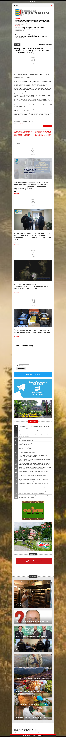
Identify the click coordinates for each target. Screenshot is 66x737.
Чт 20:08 (16, 435)
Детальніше (17, 193)
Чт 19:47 (16, 439)
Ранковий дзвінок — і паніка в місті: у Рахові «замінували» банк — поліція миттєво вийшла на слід (35, 496)
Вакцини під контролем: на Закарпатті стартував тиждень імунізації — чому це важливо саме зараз (33, 476)
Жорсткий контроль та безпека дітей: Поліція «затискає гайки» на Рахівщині (34, 431)
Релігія (16, 701)
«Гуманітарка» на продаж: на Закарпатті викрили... (31, 650)
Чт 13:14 (16, 496)
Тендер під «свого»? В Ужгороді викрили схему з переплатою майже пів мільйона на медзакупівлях (31, 35)
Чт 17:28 (16, 460)
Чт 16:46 (16, 468)
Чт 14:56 (16, 480)
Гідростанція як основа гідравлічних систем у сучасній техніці (33, 487)
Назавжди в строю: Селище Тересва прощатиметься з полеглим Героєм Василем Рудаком (34, 443)
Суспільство (18, 603)
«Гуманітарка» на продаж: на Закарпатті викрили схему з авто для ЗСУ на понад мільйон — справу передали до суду (35, 468)
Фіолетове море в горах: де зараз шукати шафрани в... (32, 678)
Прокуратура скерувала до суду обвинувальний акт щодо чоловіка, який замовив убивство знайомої (31, 286)
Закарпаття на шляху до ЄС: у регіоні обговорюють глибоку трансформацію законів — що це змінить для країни (33, 492)
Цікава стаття (47, 126)
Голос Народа (17, 618)
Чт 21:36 (16, 427)
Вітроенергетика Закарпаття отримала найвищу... (31, 636)
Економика (17, 633)
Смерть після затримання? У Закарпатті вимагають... (32, 621)
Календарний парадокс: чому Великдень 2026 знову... (32, 704)
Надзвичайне (17, 661)
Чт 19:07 (16, 447)
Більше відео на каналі (35, 561)
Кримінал (22, 123)
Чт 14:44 (16, 488)
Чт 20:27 (16, 431)
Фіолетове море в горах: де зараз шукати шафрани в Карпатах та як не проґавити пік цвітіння (34, 447)
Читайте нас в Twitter (33, 374)
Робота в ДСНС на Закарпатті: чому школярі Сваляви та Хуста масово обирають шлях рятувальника (34, 456)
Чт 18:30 (16, 451)
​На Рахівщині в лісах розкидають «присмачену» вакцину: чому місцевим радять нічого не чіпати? (34, 451)
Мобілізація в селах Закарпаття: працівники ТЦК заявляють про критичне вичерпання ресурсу (34, 439)
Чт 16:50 (16, 464)
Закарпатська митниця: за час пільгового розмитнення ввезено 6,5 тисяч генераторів (32, 331)
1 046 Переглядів (41, 44)
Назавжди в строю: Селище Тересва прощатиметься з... (33, 665)
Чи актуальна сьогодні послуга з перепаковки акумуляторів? (33, 483)
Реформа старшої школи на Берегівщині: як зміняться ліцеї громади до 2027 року (33, 435)
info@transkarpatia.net (40, 732)
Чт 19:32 (16, 443)
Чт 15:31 (16, 472)
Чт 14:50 (16, 484)
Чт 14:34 (16, 492)
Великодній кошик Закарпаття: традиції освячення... (32, 691)
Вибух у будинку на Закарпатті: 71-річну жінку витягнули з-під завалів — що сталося (29, 28)
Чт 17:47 (16, 456)
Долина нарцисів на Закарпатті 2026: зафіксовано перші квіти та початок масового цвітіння (34, 460)
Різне (16, 714)
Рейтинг (49, 44)
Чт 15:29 (16, 476)
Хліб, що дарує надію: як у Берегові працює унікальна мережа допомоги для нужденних (34, 427)
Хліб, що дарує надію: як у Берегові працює (25, 605)
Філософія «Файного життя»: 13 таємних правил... (31, 717)
